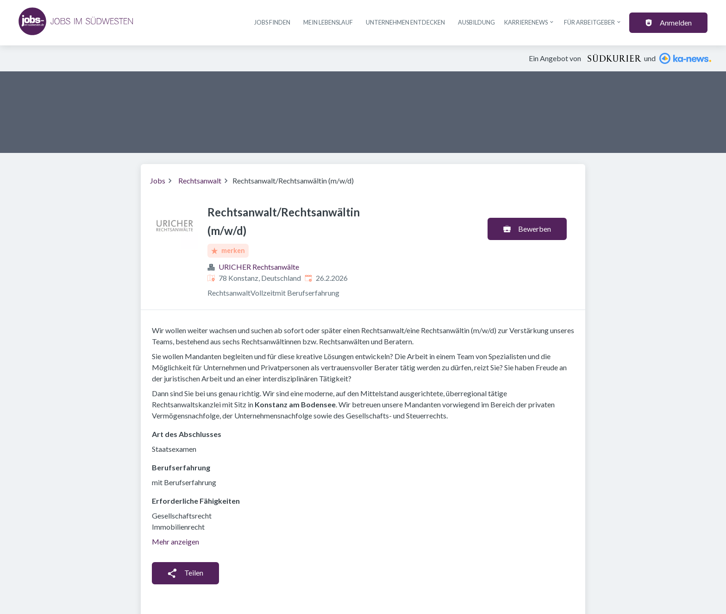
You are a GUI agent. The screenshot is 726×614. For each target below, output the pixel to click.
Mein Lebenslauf (328, 22)
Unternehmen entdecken (405, 22)
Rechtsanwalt (199, 180)
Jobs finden (272, 22)
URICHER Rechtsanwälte (259, 266)
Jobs (157, 180)
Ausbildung (476, 22)
